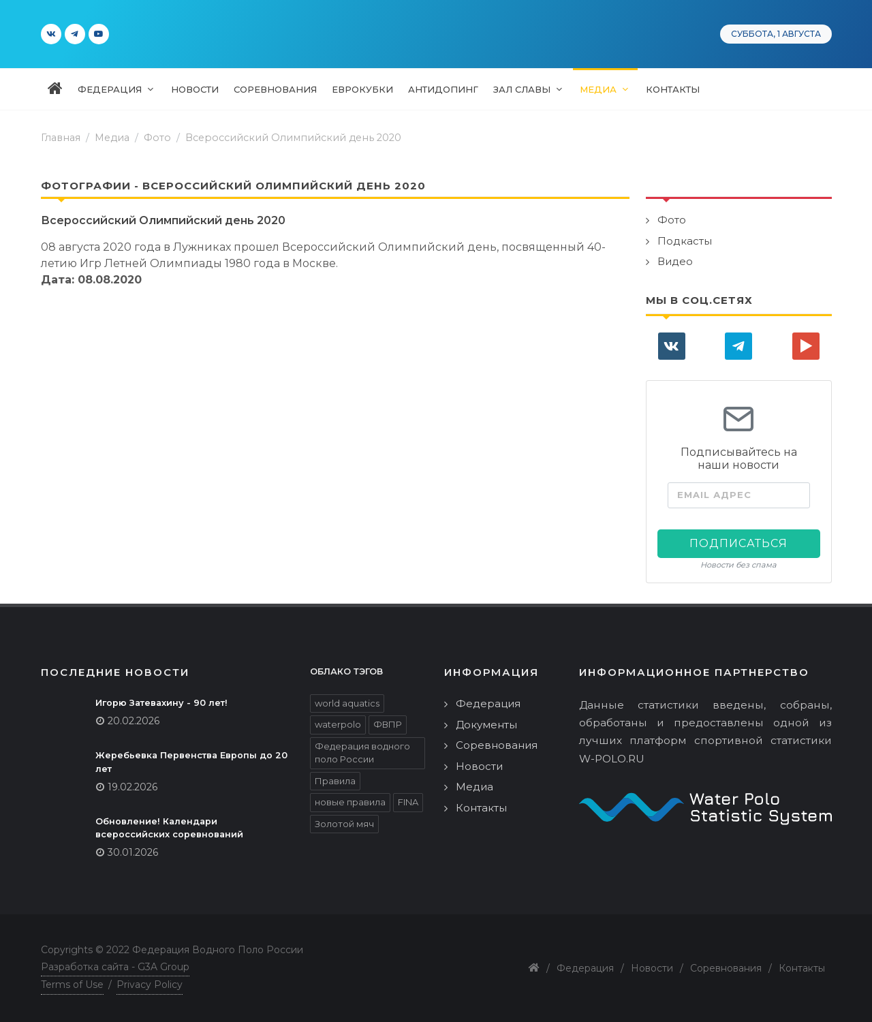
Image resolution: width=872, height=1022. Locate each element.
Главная (60, 137)
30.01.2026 (133, 852)
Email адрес (714, 495)
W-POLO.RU (611, 758)
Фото (157, 137)
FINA (408, 801)
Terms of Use (72, 984)
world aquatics (347, 703)
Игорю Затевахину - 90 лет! (161, 703)
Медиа (474, 786)
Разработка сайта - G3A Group (115, 967)
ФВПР (387, 724)
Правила (335, 780)
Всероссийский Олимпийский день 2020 (293, 137)
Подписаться (738, 543)
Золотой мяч (344, 823)
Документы (486, 724)
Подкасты (684, 240)
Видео (675, 261)
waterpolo (338, 724)
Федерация (488, 703)
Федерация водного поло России (362, 753)
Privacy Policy (149, 984)
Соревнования (497, 745)
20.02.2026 (133, 721)
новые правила (350, 801)
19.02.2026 (132, 787)
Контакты (481, 807)
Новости (479, 766)
